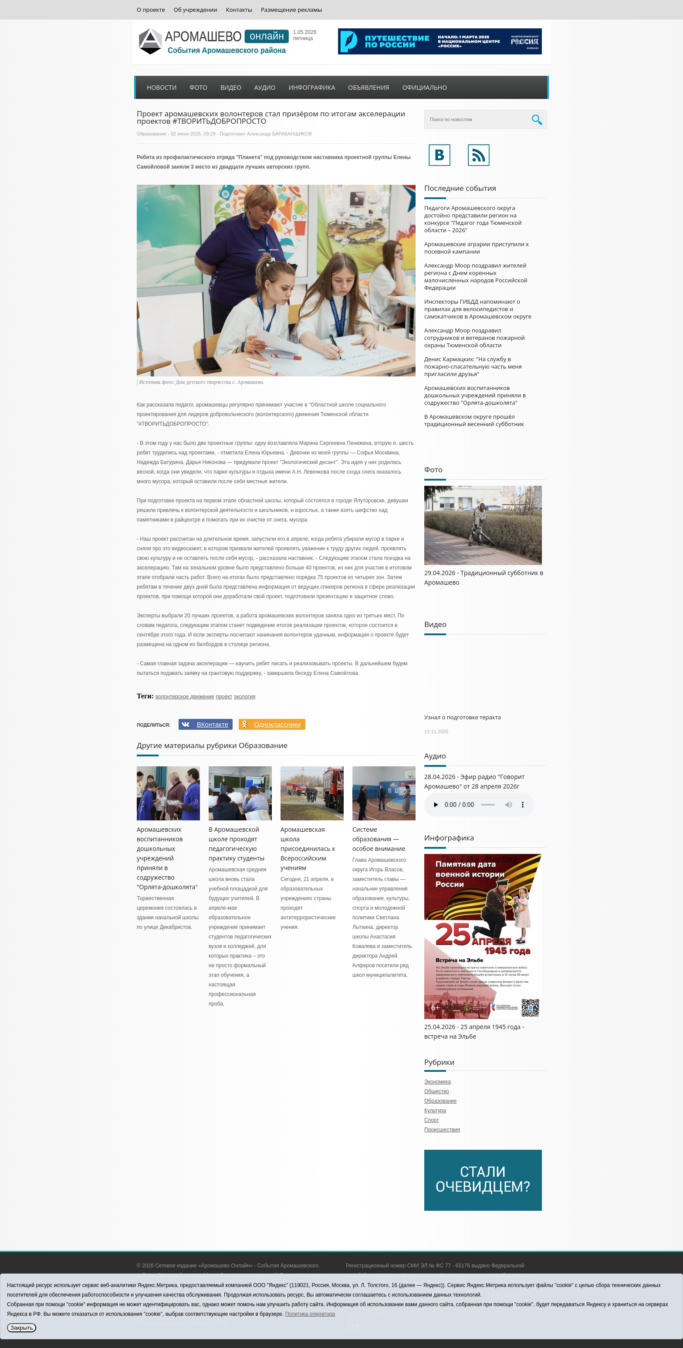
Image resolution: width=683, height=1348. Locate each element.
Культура (435, 1111)
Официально (424, 87)
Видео (230, 87)
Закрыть (21, 1327)
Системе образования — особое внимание (378, 839)
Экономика (437, 1082)
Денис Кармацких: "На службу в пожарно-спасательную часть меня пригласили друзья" (473, 366)
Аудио (265, 87)
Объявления (368, 87)
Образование (151, 133)
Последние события (460, 188)
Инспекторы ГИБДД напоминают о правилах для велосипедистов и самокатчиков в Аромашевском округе (477, 309)
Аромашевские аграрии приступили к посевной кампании (476, 247)
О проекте (151, 10)
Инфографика (312, 87)
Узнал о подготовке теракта (462, 717)
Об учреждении (195, 10)
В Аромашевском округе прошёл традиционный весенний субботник (474, 420)
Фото (198, 87)
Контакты (239, 10)
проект (224, 697)
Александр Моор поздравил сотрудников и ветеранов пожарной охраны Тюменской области (474, 337)
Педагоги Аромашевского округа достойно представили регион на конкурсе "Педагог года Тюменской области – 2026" (472, 219)
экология (244, 697)
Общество (436, 1091)
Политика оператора (310, 1314)
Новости (161, 87)
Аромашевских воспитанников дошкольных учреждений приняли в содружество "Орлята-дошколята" (167, 858)
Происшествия (442, 1130)
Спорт (431, 1120)
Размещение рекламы (291, 10)
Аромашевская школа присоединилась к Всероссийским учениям (308, 848)
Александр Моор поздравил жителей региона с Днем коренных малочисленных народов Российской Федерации (475, 276)
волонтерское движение (185, 697)
